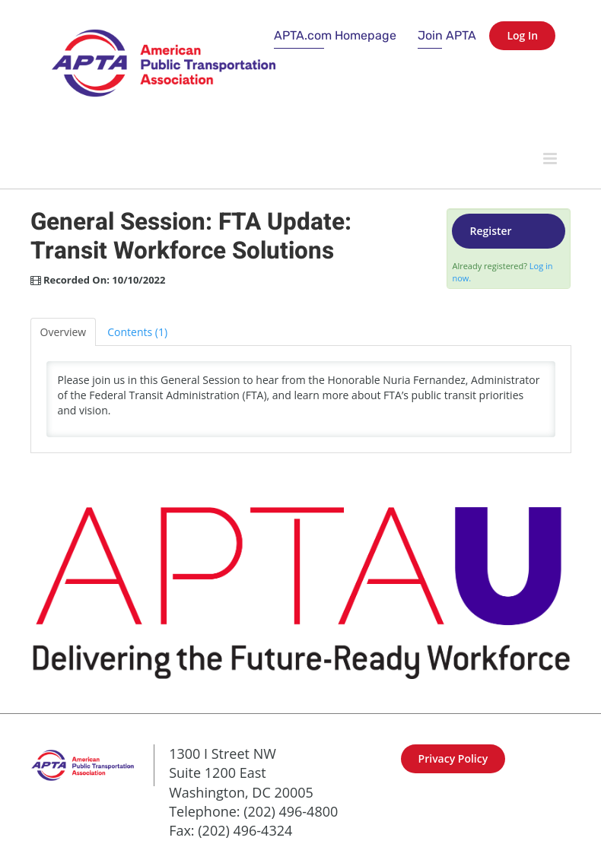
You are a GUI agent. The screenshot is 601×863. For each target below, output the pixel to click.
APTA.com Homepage (335, 35)
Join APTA (447, 35)
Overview (63, 332)
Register (490, 231)
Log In (522, 35)
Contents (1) (137, 332)
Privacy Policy (453, 758)
